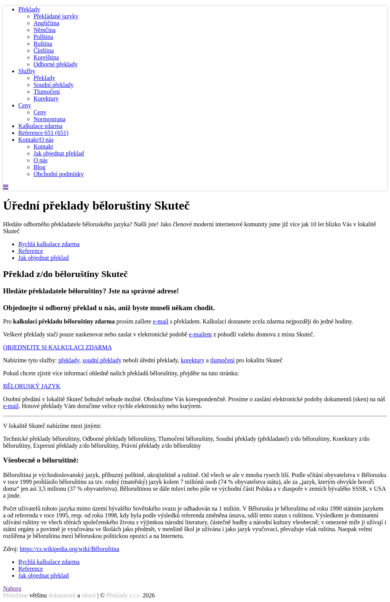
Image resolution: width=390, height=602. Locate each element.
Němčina (45, 30)
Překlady (29, 9)
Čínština (44, 50)
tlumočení (222, 360)
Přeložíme (15, 595)
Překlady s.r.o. (123, 595)
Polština (43, 37)
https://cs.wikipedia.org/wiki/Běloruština (69, 549)
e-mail (160, 321)
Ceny (24, 105)
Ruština (43, 43)
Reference (43, 133)
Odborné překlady (56, 64)
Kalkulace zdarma (40, 126)
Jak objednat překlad (59, 153)
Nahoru (12, 588)
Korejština (46, 57)
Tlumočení (47, 91)
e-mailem (200, 334)
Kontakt (43, 146)
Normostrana (50, 119)
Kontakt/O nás (36, 139)
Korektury (46, 98)
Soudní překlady (54, 85)
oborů (89, 595)
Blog (39, 167)
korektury (193, 360)
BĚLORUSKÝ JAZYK (32, 386)
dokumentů (62, 595)
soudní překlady (101, 360)
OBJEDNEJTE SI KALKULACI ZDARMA (57, 347)
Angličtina (46, 23)
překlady (68, 360)
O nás (41, 160)
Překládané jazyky (56, 16)
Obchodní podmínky (59, 174)
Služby (26, 71)
